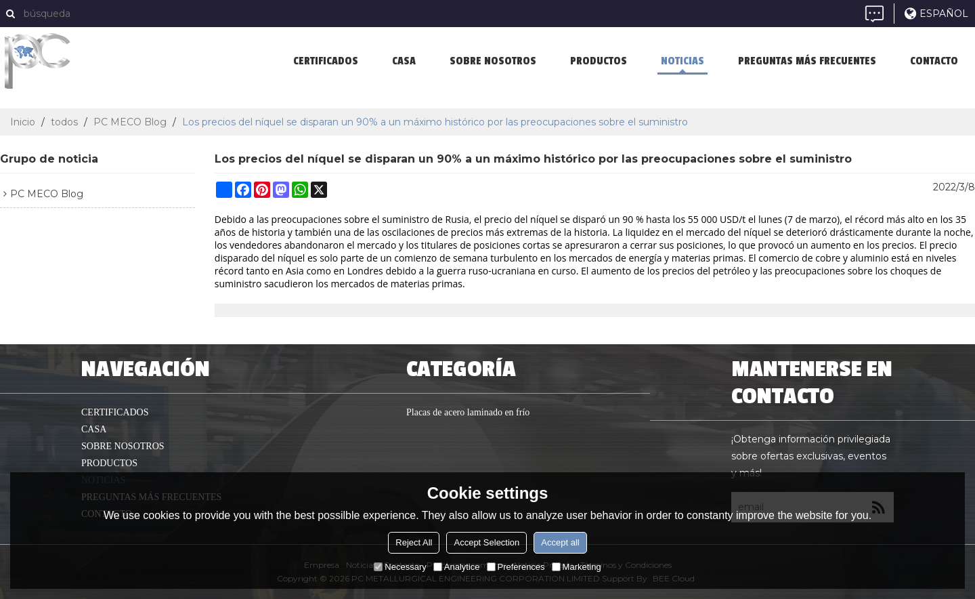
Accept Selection (486, 542)
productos (598, 61)
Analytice (456, 567)
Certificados (325, 61)
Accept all (560, 542)
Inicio (22, 122)
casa (404, 61)
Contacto (934, 61)
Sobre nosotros (493, 61)
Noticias (682, 61)
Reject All (413, 542)
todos (64, 122)
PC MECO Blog (130, 122)
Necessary (400, 567)
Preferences (516, 567)
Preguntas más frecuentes (807, 61)
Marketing (576, 567)
